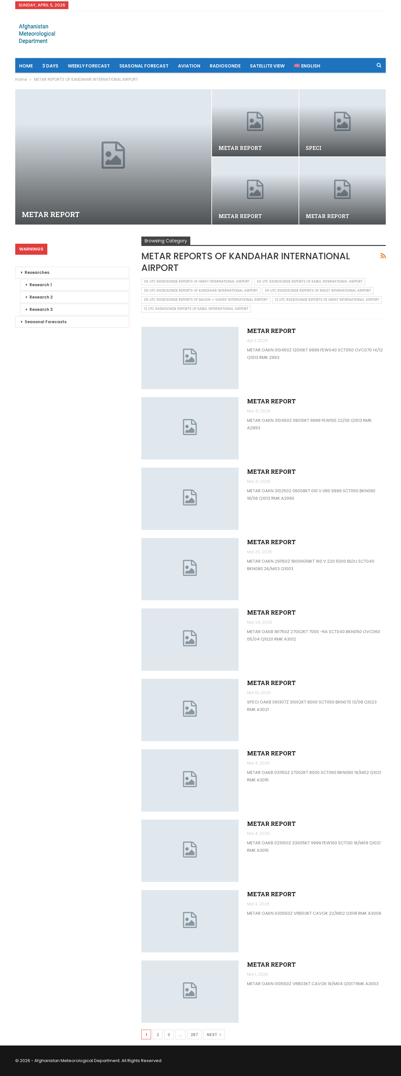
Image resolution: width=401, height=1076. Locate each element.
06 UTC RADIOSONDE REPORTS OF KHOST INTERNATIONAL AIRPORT (318, 290)
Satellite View (267, 66)
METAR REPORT (51, 214)
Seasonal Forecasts (45, 321)
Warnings (31, 249)
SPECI (314, 147)
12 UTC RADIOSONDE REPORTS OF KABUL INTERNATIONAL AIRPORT (196, 308)
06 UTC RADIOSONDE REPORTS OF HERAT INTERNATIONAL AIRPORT (197, 281)
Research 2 (41, 297)
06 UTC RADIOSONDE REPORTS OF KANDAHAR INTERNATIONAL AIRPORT (201, 290)
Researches (37, 272)
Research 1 (40, 284)
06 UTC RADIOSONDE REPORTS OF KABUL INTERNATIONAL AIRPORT (309, 281)
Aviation (189, 66)
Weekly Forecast (89, 66)
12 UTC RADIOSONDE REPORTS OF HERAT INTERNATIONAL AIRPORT (327, 299)
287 (194, 1034)
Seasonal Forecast (144, 66)
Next (214, 1034)
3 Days (50, 66)
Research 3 (41, 309)
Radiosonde (225, 66)
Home (26, 66)
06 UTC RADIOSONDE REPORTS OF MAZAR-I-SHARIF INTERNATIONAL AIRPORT (206, 299)
